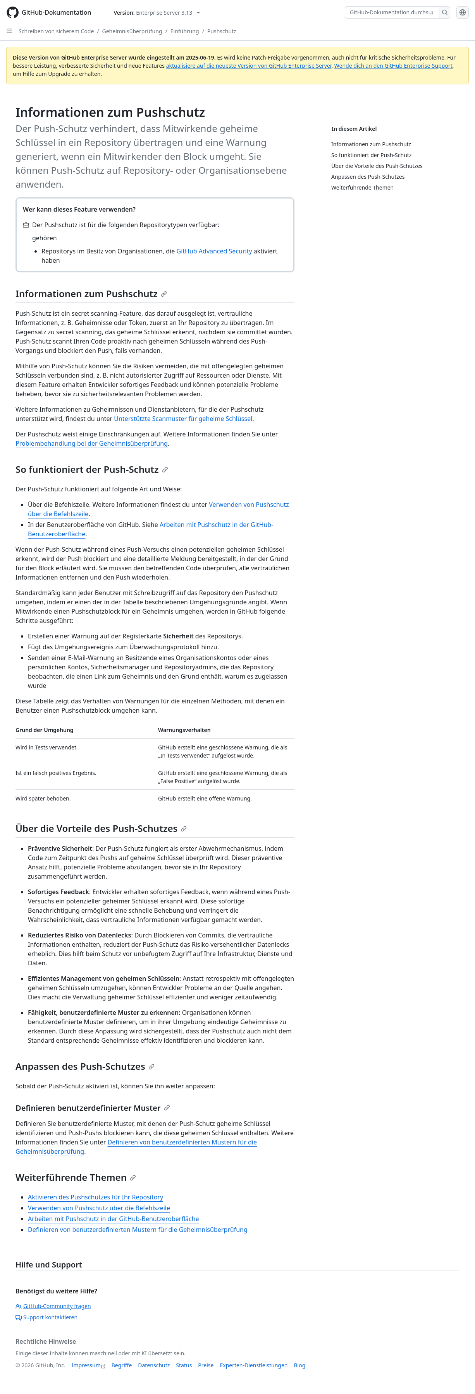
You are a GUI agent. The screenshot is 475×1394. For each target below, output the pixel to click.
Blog (300, 1365)
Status (184, 1365)
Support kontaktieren (46, 1317)
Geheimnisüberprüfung (132, 31)
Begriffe (122, 1365)
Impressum (86, 1365)
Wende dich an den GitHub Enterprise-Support (393, 65)
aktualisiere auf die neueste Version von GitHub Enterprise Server (249, 65)
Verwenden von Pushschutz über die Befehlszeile (99, 1208)
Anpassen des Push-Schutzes (85, 1066)
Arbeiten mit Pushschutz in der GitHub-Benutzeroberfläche (113, 1218)
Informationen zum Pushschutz (91, 293)
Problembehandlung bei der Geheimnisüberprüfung (91, 443)
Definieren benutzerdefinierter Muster (92, 1108)
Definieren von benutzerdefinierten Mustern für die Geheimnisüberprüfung (138, 1229)
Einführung (184, 31)
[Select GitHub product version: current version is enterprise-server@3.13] (157, 13)
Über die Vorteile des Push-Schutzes (101, 828)
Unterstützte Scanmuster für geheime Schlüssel (183, 418)
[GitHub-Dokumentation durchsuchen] (392, 12)
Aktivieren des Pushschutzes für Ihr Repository (95, 1197)
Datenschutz (154, 1365)
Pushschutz (221, 31)
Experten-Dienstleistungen (253, 1365)
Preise (205, 1365)
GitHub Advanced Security (214, 251)
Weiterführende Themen (75, 1177)
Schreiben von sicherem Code (56, 31)
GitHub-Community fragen (53, 1306)
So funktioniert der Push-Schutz (91, 469)
